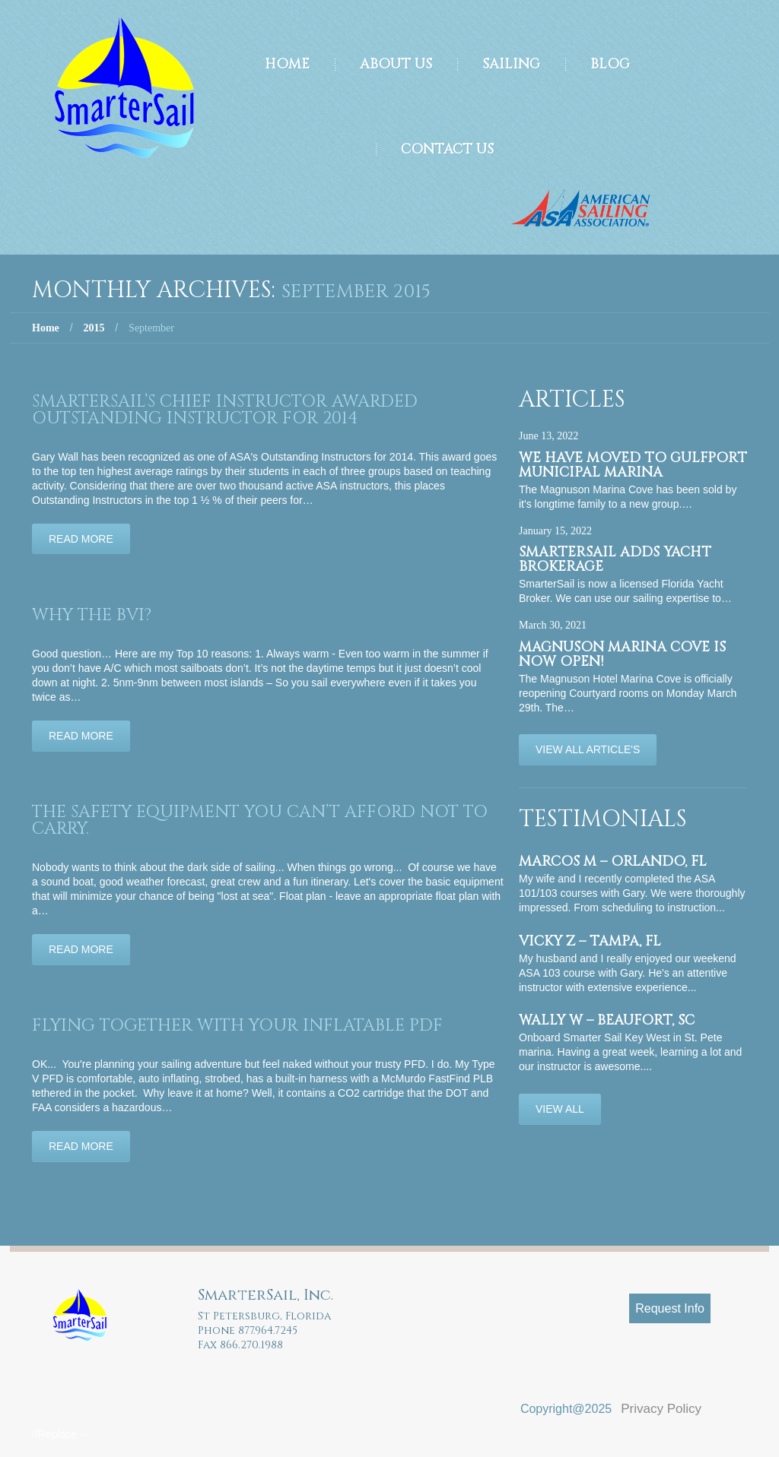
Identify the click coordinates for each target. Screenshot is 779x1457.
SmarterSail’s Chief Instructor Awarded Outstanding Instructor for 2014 (225, 410)
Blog (610, 64)
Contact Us (447, 149)
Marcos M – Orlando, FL (613, 861)
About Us (396, 64)
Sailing (511, 64)
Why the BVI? (91, 615)
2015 (93, 328)
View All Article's (588, 749)
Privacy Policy (661, 1409)
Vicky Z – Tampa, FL (590, 941)
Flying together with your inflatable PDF (237, 1026)
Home (287, 64)
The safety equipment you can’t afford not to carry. (260, 820)
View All (560, 1109)
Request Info (669, 1308)
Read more (81, 539)
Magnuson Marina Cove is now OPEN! (622, 654)
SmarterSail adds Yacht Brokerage (615, 559)
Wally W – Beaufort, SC (607, 1020)
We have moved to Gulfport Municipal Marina (633, 465)
